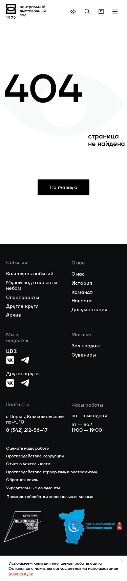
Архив (13, 315)
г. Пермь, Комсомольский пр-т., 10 (35, 419)
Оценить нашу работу (27, 448)
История (81, 283)
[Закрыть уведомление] (122, 560)
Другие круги (22, 306)
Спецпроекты (22, 297)
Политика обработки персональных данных (49, 496)
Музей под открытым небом (31, 285)
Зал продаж (85, 346)
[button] (115, 11)
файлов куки (20, 573)
